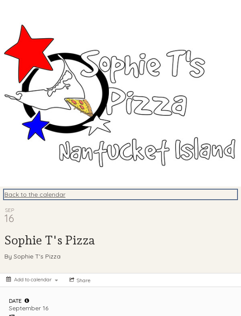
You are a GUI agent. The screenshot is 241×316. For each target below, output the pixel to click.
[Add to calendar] (32, 279)
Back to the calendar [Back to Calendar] (34, 194)
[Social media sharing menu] (79, 280)
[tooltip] (27, 300)
